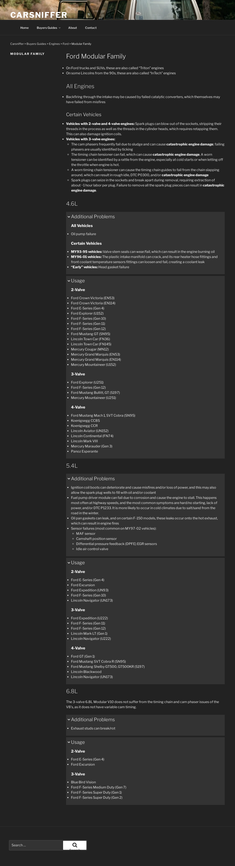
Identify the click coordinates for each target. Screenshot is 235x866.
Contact (91, 27)
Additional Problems (93, 216)
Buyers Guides (49, 27)
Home (24, 27)
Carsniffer (39, 15)
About (72, 27)
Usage (78, 280)
